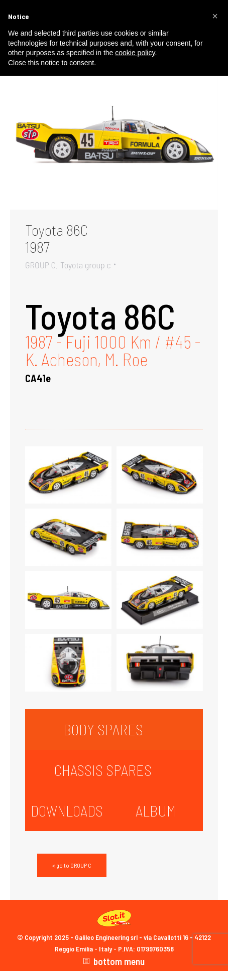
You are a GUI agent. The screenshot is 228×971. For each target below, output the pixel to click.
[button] (215, 16)
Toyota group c (85, 264)
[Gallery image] (114, 140)
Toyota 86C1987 (56, 238)
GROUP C (40, 264)
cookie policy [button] (135, 53)
